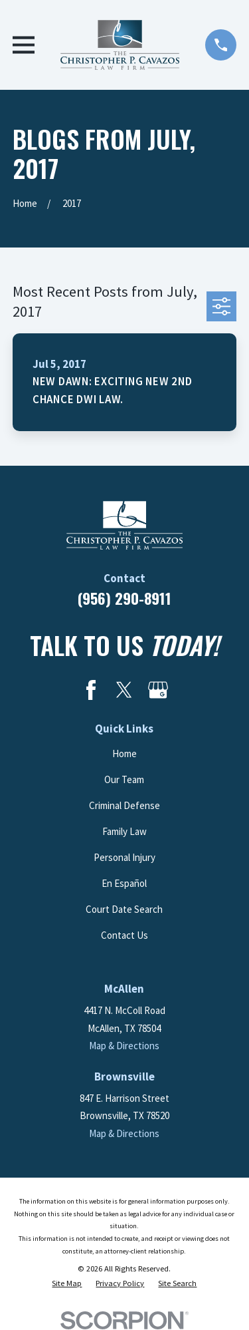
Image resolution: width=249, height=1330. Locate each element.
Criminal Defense (124, 805)
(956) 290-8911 (124, 598)
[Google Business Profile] (158, 690)
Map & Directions (124, 1045)
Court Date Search (124, 909)
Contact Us (124, 935)
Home (124, 753)
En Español (124, 883)
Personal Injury (124, 857)
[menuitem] (67, 1283)
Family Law (124, 831)
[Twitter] (124, 690)
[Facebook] (91, 690)
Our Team (124, 779)
